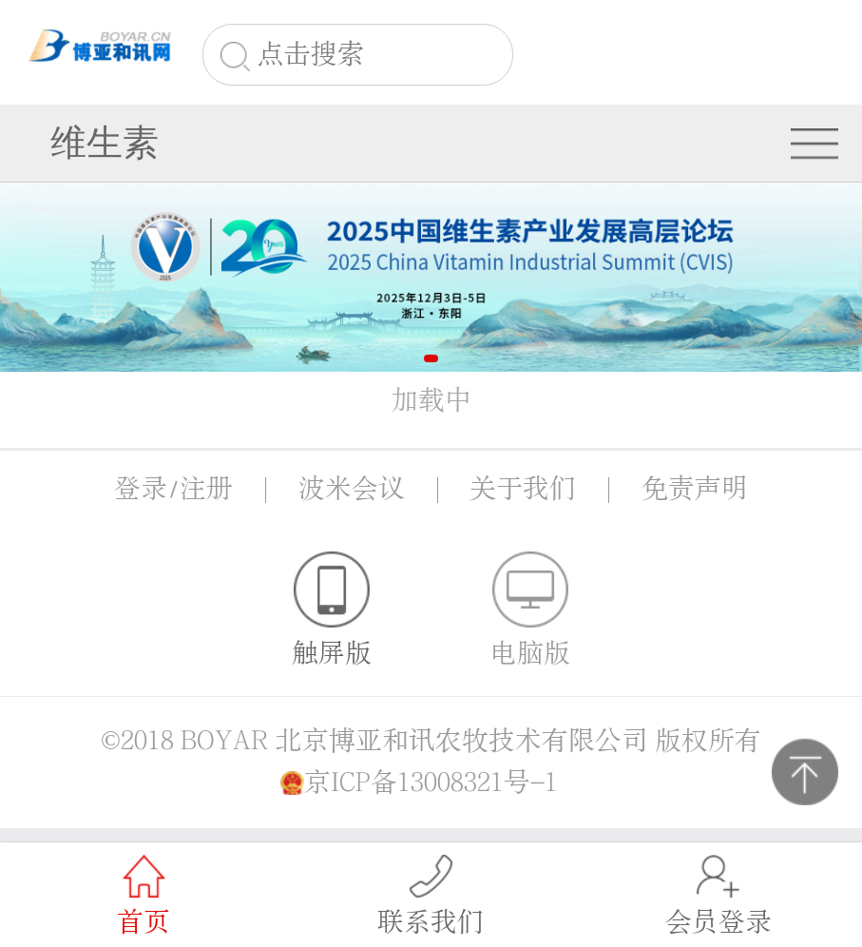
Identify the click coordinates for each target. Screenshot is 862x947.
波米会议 (351, 488)
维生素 (104, 143)
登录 (140, 488)
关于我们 (522, 488)
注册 (206, 488)
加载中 (431, 400)
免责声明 (695, 488)
